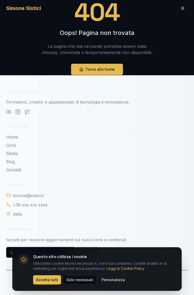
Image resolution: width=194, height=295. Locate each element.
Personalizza (113, 280)
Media (12, 153)
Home (12, 137)
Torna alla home (97, 69)
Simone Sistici (23, 8)
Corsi (11, 145)
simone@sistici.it (28, 195)
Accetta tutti (47, 280)
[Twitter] (27, 111)
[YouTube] (8, 111)
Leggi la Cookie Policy (125, 268)
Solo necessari (79, 280)
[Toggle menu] (183, 8)
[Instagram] (18, 111)
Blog (10, 161)
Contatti (13, 169)
